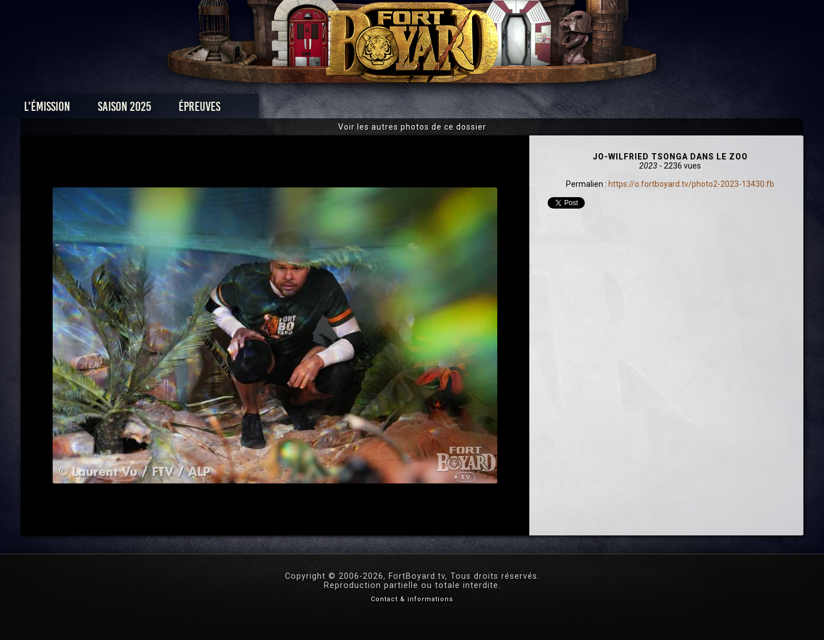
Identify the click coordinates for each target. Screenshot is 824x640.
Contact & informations (412, 599)
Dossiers (491, 109)
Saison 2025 (233, 109)
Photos (372, 109)
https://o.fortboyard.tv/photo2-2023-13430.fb (691, 184)
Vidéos (430, 109)
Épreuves (308, 109)
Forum (553, 109)
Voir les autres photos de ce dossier (412, 126)
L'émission (156, 109)
